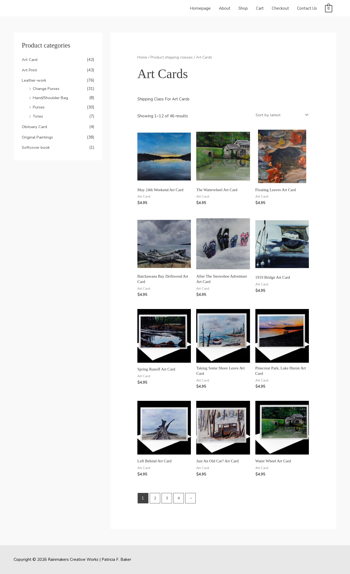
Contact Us (307, 8)
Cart (260, 8)
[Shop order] (280, 114)
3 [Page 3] (167, 497)
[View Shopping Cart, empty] (328, 8)
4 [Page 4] (179, 497)
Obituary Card (34, 125)
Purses (39, 106)
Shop (243, 8)
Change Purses (46, 88)
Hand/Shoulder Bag (51, 97)
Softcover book (36, 145)
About (224, 8)
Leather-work (34, 80)
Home (142, 57)
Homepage (200, 8)
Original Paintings (37, 135)
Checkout (280, 8)
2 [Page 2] (155, 497)
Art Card (29, 59)
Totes (38, 115)
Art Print (29, 69)
